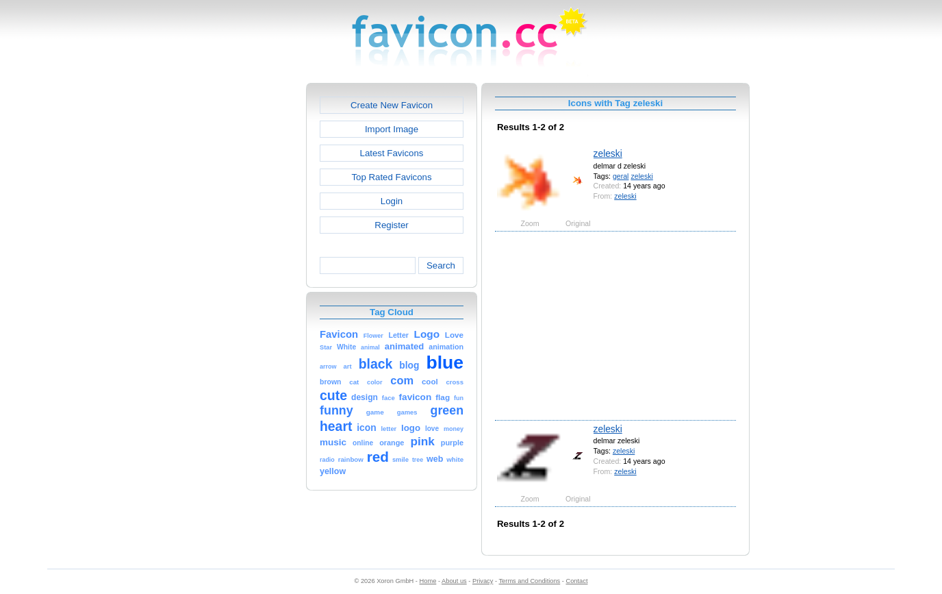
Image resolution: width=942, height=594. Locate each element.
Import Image (391, 129)
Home (428, 581)
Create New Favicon (392, 105)
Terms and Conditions (529, 581)
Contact (577, 581)
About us (454, 581)
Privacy (482, 581)
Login (392, 201)
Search (441, 265)
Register (391, 225)
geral (621, 176)
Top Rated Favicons (391, 177)
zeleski (608, 153)
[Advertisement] (247, 288)
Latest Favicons (392, 153)
